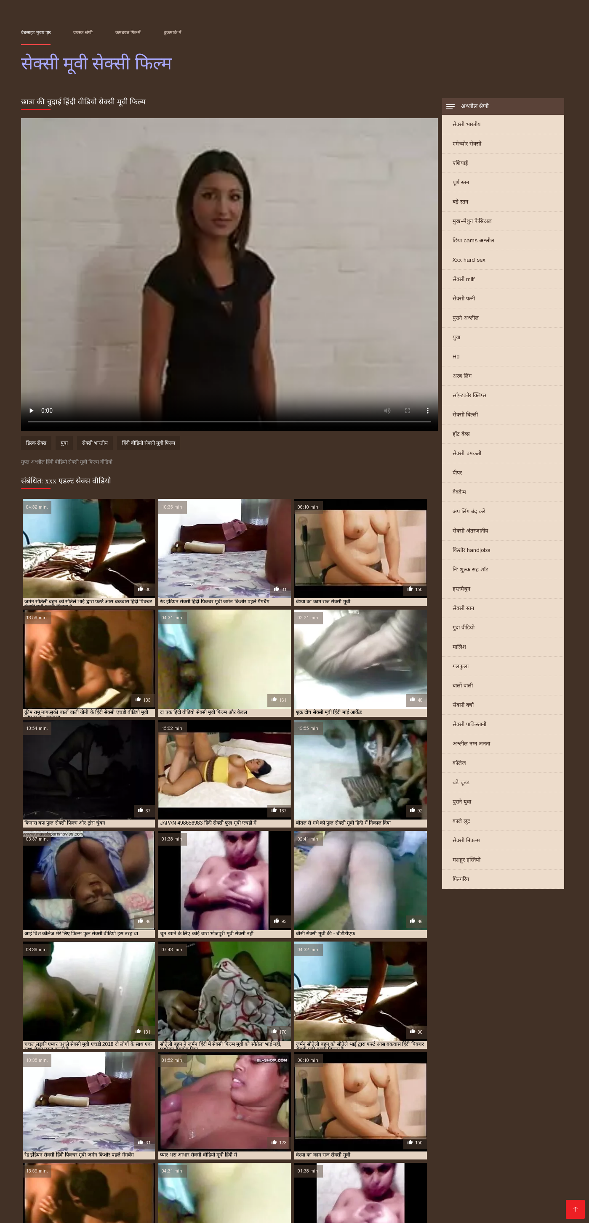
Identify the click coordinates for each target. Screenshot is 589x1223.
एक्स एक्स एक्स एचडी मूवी (217, 1135)
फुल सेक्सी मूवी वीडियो (89, 1139)
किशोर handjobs (471, 551)
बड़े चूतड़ (461, 783)
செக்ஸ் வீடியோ (306, 1197)
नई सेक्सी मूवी (435, 1135)
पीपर (457, 473)
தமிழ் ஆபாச (461, 1177)
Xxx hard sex (469, 260)
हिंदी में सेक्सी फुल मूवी (243, 1204)
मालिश (459, 648)
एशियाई (460, 164)
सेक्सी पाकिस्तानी (469, 725)
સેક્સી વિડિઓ (195, 1177)
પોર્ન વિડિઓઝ (350, 1211)
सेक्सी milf (463, 280)
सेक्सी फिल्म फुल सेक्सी (59, 1148)
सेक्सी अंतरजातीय (470, 531)
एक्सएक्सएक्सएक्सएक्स (391, 1184)
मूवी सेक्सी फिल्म (314, 1139)
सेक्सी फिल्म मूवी (100, 1148)
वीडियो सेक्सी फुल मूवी (497, 1139)
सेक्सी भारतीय (467, 125)
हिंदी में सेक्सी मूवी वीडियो (296, 1211)
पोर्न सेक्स (537, 1170)
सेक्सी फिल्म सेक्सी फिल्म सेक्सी (201, 1197)
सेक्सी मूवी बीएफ (169, 1190)
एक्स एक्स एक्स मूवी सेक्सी (270, 1135)
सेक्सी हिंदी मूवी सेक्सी (273, 1190)
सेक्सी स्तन (463, 609)
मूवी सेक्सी (284, 1139)
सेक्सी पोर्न (57, 1190)
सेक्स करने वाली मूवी (38, 1144)
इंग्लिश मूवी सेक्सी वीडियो (78, 1135)
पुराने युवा (462, 802)
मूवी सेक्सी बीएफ (350, 1139)
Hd (456, 357)
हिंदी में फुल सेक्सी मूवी (181, 1170)
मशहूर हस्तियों (466, 860)
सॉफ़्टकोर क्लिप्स (469, 396)
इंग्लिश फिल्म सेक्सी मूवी (240, 1184)
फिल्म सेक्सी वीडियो (331, 1190)
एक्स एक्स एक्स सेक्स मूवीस (322, 1135)
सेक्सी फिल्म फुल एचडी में (463, 1144)
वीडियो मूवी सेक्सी (456, 1139)
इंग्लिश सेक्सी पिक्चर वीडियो (109, 1190)
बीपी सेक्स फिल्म (505, 1177)
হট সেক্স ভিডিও (507, 1163)
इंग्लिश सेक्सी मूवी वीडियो (168, 1135)
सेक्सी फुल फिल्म (285, 1148)
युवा (456, 338)
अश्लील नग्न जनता (471, 744)
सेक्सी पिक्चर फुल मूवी (282, 1144)
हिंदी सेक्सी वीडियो (87, 1204)
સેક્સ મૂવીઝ (236, 1177)
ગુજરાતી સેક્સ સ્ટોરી (298, 1170)
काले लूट (461, 822)
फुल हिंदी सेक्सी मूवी (220, 1139)
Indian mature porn (493, 1184)
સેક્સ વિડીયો (443, 1184)
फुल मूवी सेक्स (465, 1135)
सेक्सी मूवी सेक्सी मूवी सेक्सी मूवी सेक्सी (413, 1163)
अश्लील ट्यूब (374, 1170)
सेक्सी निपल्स (466, 841)
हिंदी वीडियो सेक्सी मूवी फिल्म (148, 444)
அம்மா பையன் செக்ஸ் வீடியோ (112, 1163)
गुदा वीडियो (463, 628)
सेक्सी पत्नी (464, 299)
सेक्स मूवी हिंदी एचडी (457, 1190)
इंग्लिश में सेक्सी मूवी (123, 1135)
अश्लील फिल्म (339, 1184)
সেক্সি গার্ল (246, 1211)
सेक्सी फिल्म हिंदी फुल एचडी (486, 1170)
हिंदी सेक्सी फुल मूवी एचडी (393, 1190)
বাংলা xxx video (64, 1197)
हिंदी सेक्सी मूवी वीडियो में (98, 1177)
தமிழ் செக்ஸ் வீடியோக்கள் (363, 1177)
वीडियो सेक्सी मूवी (537, 1139)
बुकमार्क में (172, 32)
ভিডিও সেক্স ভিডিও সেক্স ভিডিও (375, 1204)
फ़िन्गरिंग (461, 880)
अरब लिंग (462, 377)
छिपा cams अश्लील (473, 241)
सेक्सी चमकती (467, 454)
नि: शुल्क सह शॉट (470, 570)
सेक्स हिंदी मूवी (172, 1144)
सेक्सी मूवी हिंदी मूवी (300, 1204)
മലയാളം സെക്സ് (143, 1204)
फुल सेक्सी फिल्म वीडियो (504, 1135)
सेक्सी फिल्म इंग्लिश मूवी (287, 1177)
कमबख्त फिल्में (128, 32)
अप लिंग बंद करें (469, 512)
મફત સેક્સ (422, 1177)
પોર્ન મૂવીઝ (262, 1197)
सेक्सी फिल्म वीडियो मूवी (190, 1148)
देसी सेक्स (253, 1170)
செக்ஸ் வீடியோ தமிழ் (124, 1197)
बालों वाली (463, 686)
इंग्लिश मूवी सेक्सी (36, 1135)
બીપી (475, 1163)
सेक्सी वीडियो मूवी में (359, 1197)
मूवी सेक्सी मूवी (384, 1139)
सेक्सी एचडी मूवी (242, 1144)
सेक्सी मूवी (360, 1148)
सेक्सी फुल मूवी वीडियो (325, 1148)
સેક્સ (187, 1163)
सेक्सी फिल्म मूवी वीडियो (142, 1148)
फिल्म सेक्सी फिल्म (71, 1170)
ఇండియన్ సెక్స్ (40, 1163)
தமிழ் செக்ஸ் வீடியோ (119, 1184)
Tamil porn (67, 1211)
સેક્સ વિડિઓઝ (296, 1184)
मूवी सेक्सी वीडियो (419, 1139)
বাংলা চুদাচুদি (152, 1177)
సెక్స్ (170, 1163)
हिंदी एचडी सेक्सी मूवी (417, 1197)
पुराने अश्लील (466, 319)
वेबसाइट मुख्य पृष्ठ (36, 32)
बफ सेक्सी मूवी (256, 1139)
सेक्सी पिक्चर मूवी (323, 1144)
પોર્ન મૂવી (50, 1177)
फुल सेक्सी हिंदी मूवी (180, 1139)
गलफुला (461, 667)
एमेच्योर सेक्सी (467, 144)
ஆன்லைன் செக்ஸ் (331, 1163)
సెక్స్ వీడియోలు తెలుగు (268, 1163)
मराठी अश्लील (216, 1163)
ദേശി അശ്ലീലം (180, 1184)
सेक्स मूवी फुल (75, 1144)
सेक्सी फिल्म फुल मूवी (510, 1144)
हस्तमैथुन (461, 589)
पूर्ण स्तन (461, 183)
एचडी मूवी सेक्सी (367, 1135)
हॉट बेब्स (461, 435)
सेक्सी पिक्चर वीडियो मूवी (367, 1144)
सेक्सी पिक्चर (64, 1184)
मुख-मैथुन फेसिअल (472, 222)
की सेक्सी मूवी (466, 1197)
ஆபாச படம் (529, 1204)
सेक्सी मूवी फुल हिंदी (514, 1190)
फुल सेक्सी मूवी (50, 1139)
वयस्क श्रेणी (83, 32)
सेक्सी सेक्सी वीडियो (123, 1170)
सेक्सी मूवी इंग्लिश (390, 1148)
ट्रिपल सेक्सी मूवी (402, 1135)
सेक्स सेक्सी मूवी (139, 1144)
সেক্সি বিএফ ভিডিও (420, 1170)
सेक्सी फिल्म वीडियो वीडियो (241, 1148)
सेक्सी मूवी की (193, 1204)
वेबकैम (459, 493)
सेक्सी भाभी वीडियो (110, 1211)
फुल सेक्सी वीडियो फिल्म (135, 1139)
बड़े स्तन (460, 202)
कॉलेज (459, 764)
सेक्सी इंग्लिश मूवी (206, 1144)
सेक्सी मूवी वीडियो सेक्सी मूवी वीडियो (183, 1211)
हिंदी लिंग (225, 1170)
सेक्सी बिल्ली (465, 415)
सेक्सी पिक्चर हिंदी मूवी (415, 1144)
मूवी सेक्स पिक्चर (395, 1211)
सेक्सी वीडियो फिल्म (481, 1204)
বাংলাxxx (439, 1204)
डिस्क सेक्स (36, 444)
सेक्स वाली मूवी (106, 1144)
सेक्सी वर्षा (463, 706)
